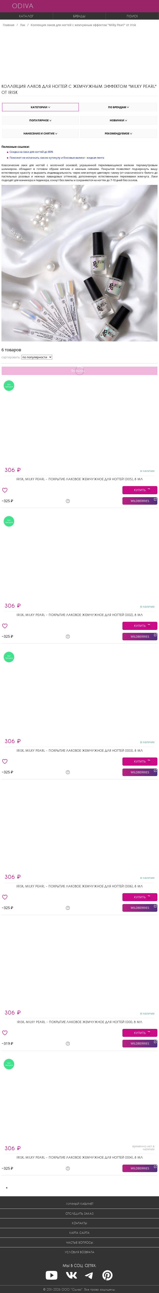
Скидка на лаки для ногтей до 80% (31, 152)
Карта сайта (79, 1232)
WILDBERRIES (140, 501)
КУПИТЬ (140, 490)
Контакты (79, 1223)
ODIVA (22, 5)
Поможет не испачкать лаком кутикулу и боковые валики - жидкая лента (57, 157)
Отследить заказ (79, 1213)
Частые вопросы (79, 1242)
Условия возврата (79, 1252)
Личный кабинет (79, 1203)
